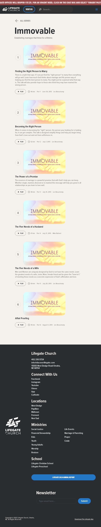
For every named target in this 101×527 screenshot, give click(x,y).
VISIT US (29, 9)
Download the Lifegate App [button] (84, 519)
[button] (50, 2)
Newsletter (46, 492)
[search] (55, 9)
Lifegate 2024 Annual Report (63, 477)
